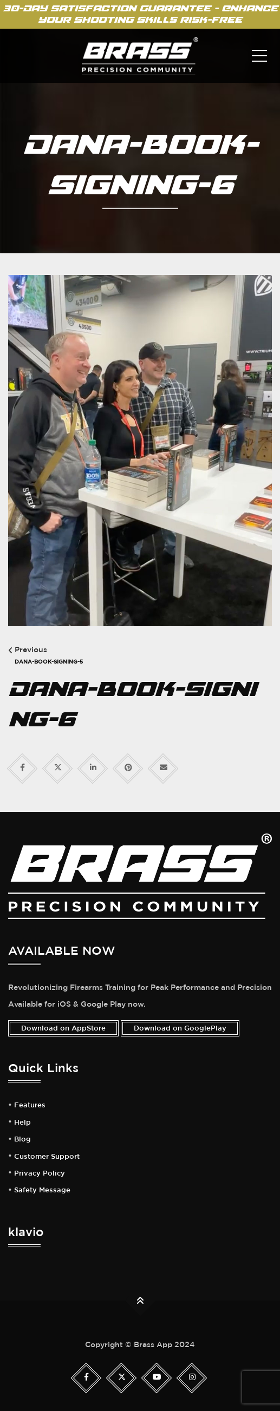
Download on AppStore (63, 1028)
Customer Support (47, 1156)
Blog (22, 1139)
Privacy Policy (39, 1173)
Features (29, 1105)
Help (22, 1122)
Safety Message (42, 1190)
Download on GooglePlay (180, 1028)
